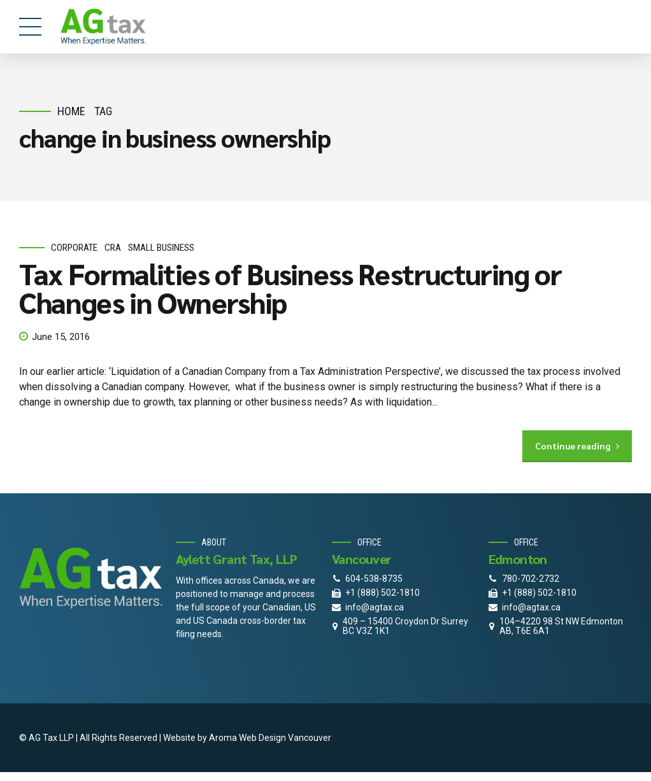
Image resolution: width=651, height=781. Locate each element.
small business (161, 247)
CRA (112, 247)
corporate (74, 247)
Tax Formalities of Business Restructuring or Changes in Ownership (290, 288)
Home (71, 111)
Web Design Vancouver (285, 738)
